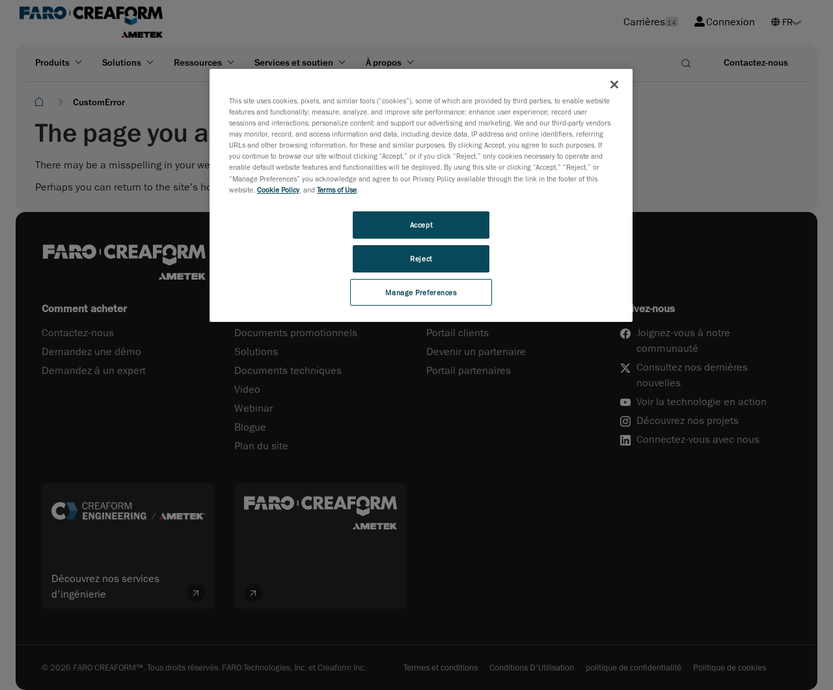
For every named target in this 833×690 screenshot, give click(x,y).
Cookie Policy (278, 189)
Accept (421, 224)
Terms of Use (337, 189)
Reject (420, 258)
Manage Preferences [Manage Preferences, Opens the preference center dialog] (420, 292)
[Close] (614, 84)
